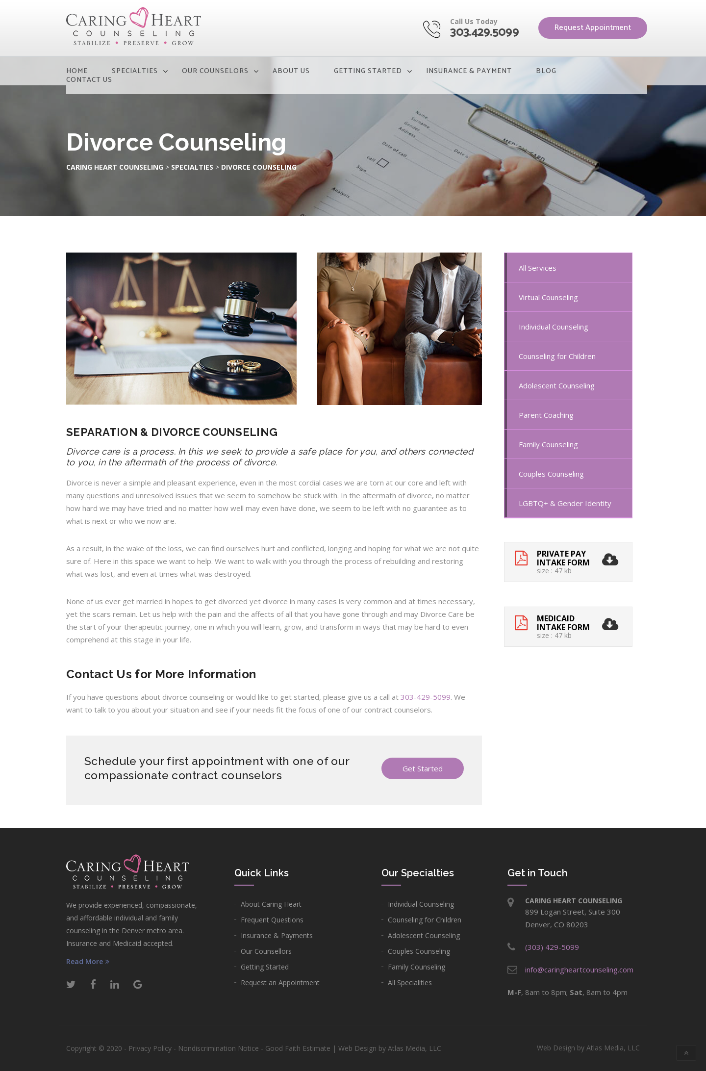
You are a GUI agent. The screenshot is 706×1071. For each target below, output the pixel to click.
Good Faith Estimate (297, 1048)
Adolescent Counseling (424, 935)
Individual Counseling (421, 904)
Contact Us (89, 80)
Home (77, 71)
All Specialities (410, 982)
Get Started (423, 768)
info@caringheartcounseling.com (579, 969)
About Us (291, 71)
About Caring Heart (271, 904)
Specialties (135, 71)
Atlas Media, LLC (414, 1048)
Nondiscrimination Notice (218, 1048)
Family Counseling (416, 966)
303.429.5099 (484, 32)
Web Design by (588, 1047)
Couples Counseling (419, 951)
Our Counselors (215, 71)
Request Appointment (593, 27)
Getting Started (368, 71)
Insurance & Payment (469, 71)
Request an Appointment (280, 982)
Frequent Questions (272, 919)
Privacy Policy (150, 1048)
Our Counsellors (266, 951)
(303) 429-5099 (552, 947)
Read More (87, 961)
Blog (546, 71)
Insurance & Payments (277, 935)
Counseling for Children (424, 919)
